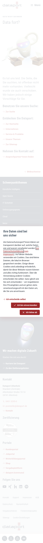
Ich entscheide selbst (16, 299)
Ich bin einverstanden (25, 305)
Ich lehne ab (29, 312)
